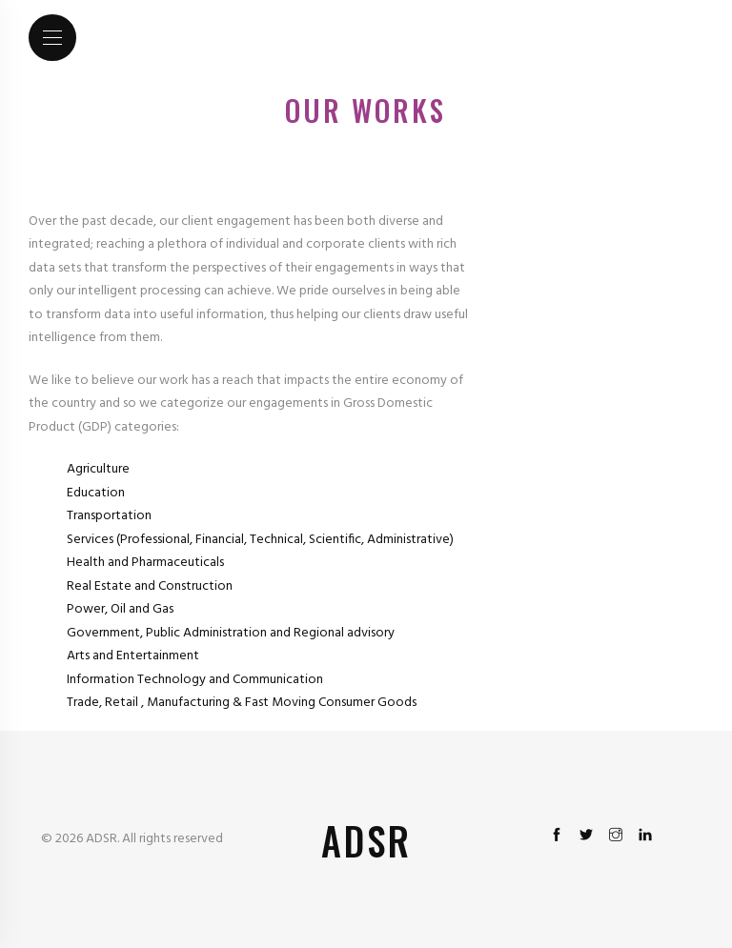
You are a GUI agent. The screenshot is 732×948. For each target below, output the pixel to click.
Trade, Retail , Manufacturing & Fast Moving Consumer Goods (242, 703)
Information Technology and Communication (195, 680)
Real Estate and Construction (150, 586)
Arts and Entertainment (133, 656)
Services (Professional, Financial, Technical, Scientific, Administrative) (260, 540)
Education (96, 493)
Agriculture (98, 469)
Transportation (109, 516)
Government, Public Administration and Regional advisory (231, 633)
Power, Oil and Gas (120, 609)
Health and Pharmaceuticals (145, 563)
